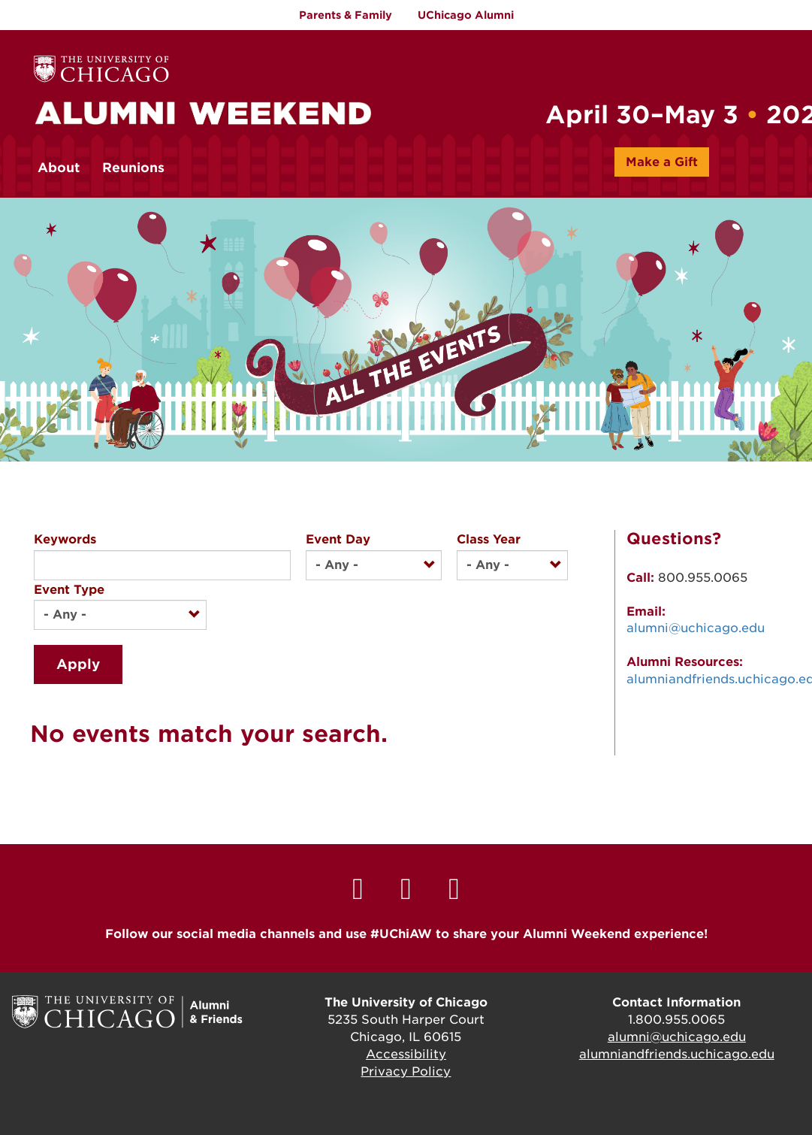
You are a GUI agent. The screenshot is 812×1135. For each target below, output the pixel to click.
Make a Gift (662, 162)
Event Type (69, 590)
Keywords (65, 539)
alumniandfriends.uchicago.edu (676, 1054)
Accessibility (406, 1054)
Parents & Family (345, 15)
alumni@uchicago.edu (695, 628)
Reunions (133, 167)
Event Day (338, 539)
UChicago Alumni (466, 15)
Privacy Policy (406, 1071)
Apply (78, 664)
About (59, 167)
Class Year (489, 539)
